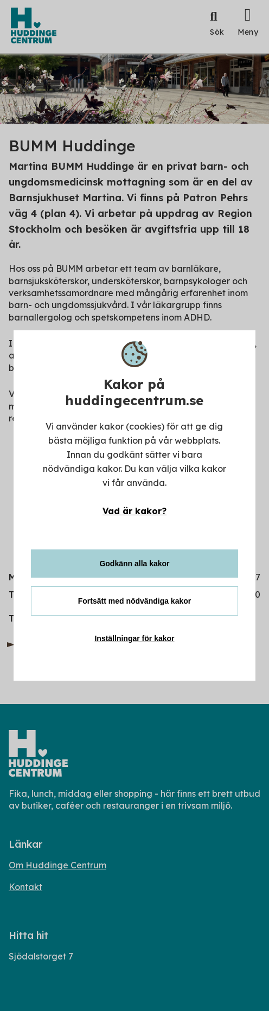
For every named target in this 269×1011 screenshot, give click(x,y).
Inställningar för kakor (134, 638)
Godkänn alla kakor (134, 563)
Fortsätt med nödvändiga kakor (134, 601)
